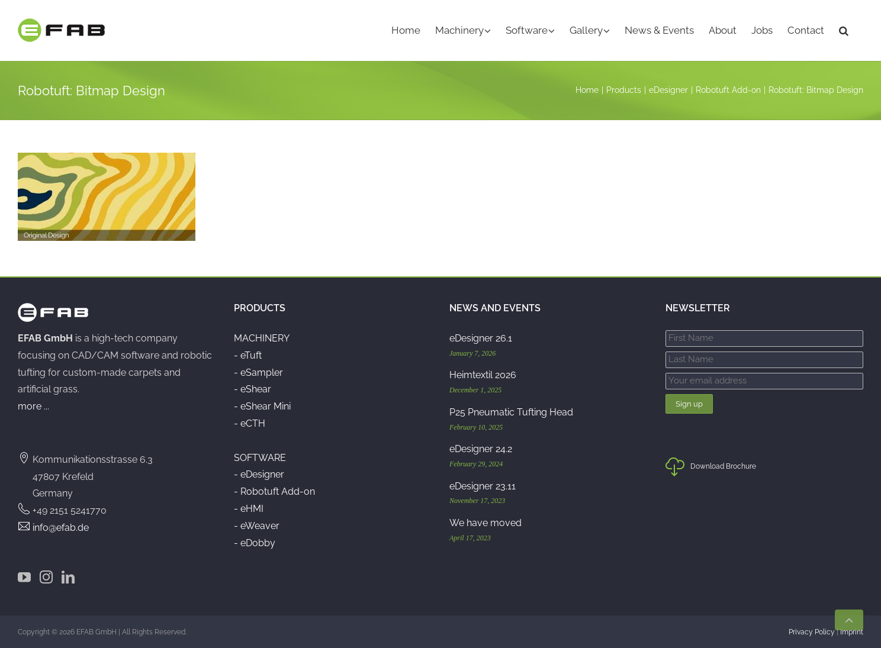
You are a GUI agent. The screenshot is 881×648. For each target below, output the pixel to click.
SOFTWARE (260, 457)
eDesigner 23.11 (482, 486)
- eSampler (258, 372)
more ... (33, 406)
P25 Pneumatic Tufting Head (511, 412)
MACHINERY (262, 338)
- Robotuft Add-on (274, 491)
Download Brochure (710, 469)
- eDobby (254, 543)
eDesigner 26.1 (480, 338)
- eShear (252, 389)
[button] (843, 30)
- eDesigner (259, 474)
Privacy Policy (812, 632)
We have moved (485, 522)
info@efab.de (61, 527)
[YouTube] (24, 576)
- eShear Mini (262, 406)
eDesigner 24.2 (480, 448)
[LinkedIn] (68, 576)
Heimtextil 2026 (482, 375)
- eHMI (248, 508)
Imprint (851, 632)
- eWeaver (256, 525)
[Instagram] (46, 576)
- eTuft (248, 355)
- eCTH (249, 423)
